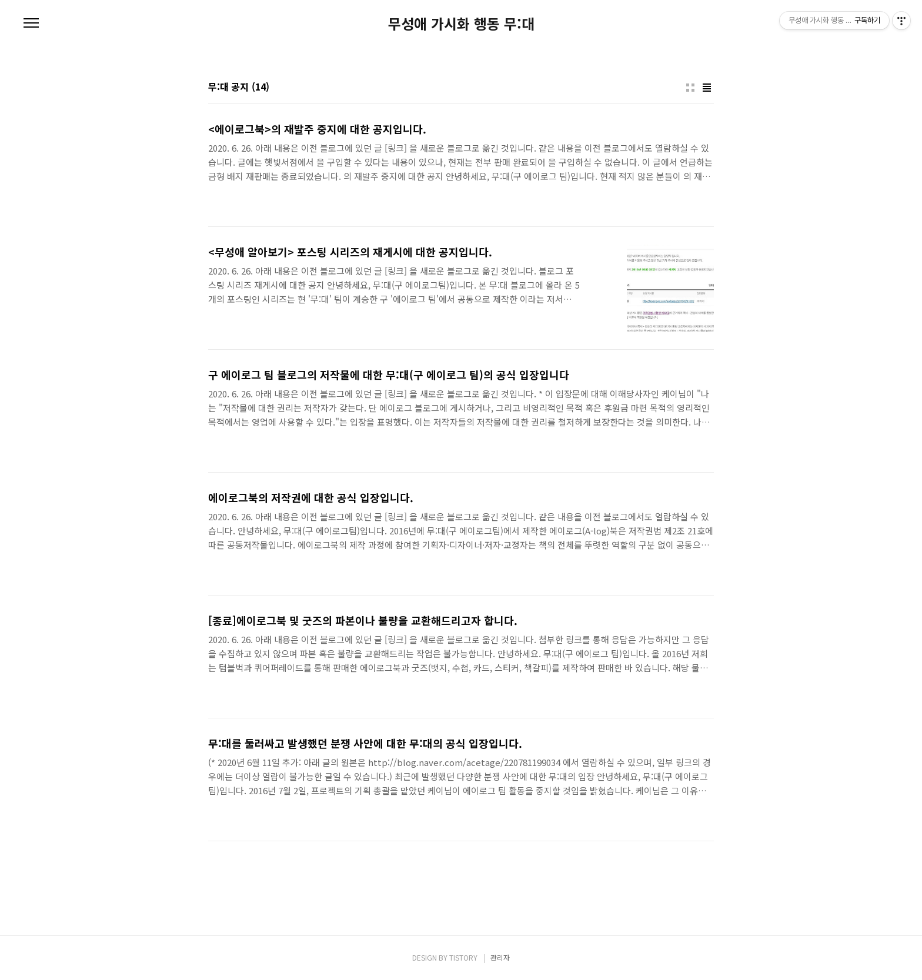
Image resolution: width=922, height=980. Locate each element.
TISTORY (463, 957)
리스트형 (707, 88)
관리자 (500, 957)
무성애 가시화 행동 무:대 (461, 23)
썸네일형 (690, 88)
